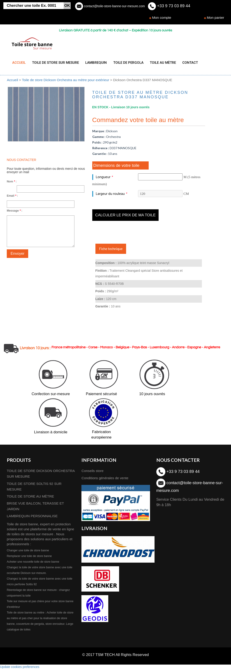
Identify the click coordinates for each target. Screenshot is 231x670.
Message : (14, 211)
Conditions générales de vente (104, 479)
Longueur (104, 178)
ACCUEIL (19, 63)
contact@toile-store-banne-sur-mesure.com (114, 6)
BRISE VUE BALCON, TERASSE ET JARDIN (35, 507)
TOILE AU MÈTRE (159, 63)
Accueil (12, 81)
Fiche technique (110, 250)
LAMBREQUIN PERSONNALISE (32, 517)
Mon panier (215, 17)
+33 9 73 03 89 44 (173, 6)
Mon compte (161, 17)
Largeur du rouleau (111, 195)
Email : (12, 196)
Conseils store (92, 472)
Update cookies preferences (19, 668)
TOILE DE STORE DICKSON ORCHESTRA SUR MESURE (41, 474)
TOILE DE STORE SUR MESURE (54, 63)
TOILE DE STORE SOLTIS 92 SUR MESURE (34, 487)
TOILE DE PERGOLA (125, 63)
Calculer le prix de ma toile (125, 216)
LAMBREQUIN (94, 63)
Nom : (12, 182)
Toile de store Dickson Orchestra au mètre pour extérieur (66, 81)
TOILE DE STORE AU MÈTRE (30, 497)
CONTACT (185, 63)
